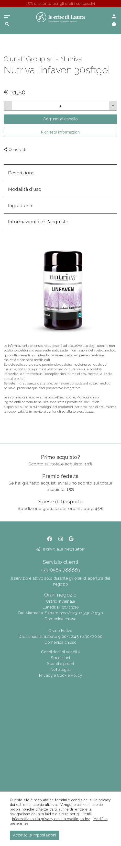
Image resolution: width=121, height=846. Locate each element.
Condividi (15, 149)
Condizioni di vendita (60, 652)
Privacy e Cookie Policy (60, 675)
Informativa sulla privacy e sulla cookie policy (51, 819)
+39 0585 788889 (60, 570)
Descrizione (21, 172)
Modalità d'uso (24, 189)
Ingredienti (20, 205)
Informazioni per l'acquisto (38, 221)
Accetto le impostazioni (34, 835)
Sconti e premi (60, 663)
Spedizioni (60, 657)
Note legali (60, 669)
